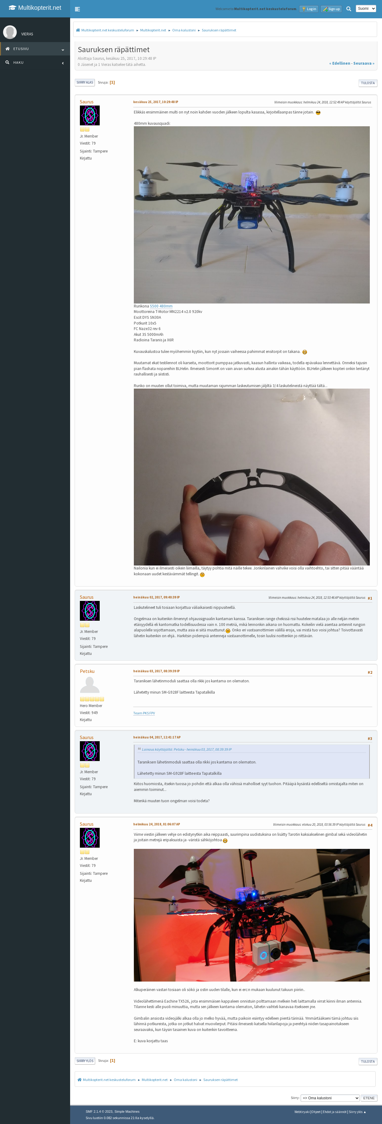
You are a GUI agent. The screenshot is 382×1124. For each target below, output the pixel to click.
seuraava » (363, 63)
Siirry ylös (85, 1061)
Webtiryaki (302, 1112)
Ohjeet (316, 1112)
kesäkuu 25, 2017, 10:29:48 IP (155, 102)
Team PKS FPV (144, 713)
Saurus (87, 102)
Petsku (87, 671)
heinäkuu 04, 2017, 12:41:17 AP (157, 737)
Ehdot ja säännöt (335, 1112)
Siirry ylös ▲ (357, 1112)
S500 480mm (161, 306)
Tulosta (368, 83)
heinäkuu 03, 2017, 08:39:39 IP (156, 671)
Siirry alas (85, 82)
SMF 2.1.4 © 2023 (99, 1111)
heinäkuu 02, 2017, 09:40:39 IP (156, 597)
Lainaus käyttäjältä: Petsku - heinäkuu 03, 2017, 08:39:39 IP (187, 749)
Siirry (295, 1097)
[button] (77, 9)
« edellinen (339, 63)
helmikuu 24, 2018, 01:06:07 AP (156, 824)
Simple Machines (126, 1111)
